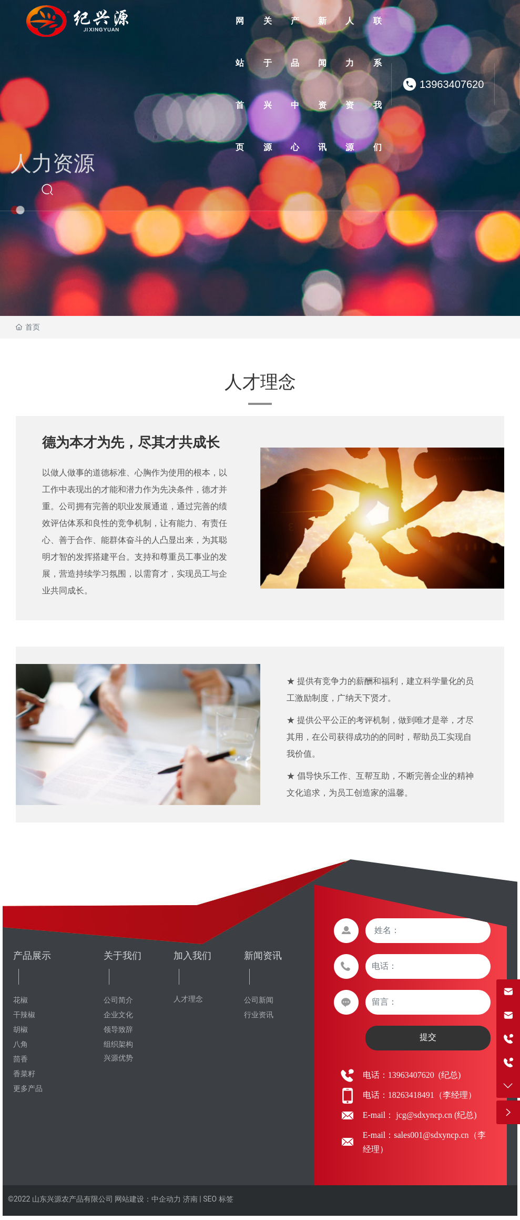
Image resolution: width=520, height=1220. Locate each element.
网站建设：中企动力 (148, 1199)
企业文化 (118, 1015)
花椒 (20, 1000)
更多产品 (28, 1089)
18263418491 (411, 1094)
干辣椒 (24, 1015)
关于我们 (122, 955)
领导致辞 (118, 1030)
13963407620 (452, 84)
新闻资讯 (263, 955)
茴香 (20, 1059)
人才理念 (188, 999)
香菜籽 (24, 1074)
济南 (190, 1199)
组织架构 (118, 1044)
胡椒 (20, 1030)
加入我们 (192, 955)
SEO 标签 (218, 1199)
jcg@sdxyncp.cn (423, 1114)
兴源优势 (118, 1058)
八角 (20, 1044)
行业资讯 (258, 1015)
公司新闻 (258, 1000)
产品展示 (32, 955)
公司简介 (118, 1000)
